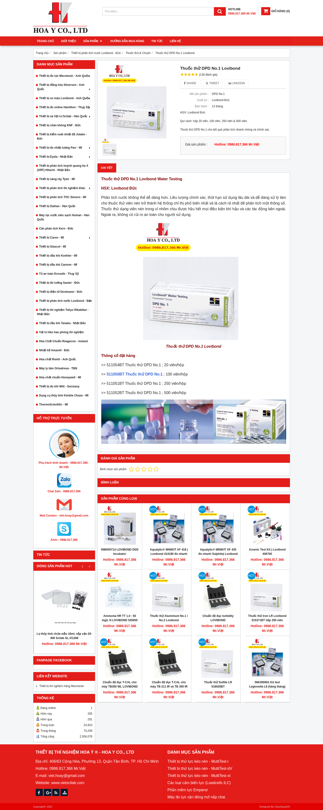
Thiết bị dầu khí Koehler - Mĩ (58, 255)
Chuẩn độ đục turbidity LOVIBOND (218, 618)
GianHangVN (282, 806)
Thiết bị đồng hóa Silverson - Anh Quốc (64, 87)
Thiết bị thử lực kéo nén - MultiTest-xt (199, 776)
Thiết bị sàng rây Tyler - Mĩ (57, 179)
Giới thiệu (68, 41)
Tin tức (156, 41)
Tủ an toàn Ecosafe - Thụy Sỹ (59, 273)
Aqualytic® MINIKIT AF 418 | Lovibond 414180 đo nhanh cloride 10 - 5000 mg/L (169, 554)
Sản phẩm (92, 41)
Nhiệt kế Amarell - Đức (54, 350)
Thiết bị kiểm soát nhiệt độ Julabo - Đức (62, 136)
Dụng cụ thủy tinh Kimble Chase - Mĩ (64, 395)
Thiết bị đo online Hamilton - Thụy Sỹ (65, 107)
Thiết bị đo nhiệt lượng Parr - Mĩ (65, 147)
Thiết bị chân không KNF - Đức (60, 125)
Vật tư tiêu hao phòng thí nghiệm (61, 332)
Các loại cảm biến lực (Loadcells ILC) (199, 783)
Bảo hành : (202, 106)
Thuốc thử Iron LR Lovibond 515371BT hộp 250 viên (267, 618)
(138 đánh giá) (208, 74)
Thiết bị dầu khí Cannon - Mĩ (58, 264)
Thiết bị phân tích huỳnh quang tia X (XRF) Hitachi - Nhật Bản (62, 168)
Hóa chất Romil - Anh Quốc (57, 359)
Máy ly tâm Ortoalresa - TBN (58, 368)
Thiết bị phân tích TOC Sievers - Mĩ (62, 197)
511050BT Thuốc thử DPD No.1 (135, 374)
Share (190, 83)
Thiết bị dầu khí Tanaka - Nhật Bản (62, 323)
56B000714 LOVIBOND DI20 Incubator (119, 552)
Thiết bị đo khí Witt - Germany (59, 386)
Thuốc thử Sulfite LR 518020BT (218, 684)
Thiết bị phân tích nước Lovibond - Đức (65, 301)
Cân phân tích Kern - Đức (56, 228)
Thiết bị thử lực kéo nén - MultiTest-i (198, 761)
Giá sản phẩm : (196, 144)
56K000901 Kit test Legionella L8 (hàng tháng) (267, 684)
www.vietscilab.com (67, 783)
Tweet (212, 83)
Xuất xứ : (203, 100)
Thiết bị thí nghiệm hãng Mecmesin (61, 686)
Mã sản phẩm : (199, 94)
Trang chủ (45, 41)
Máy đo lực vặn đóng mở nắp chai (196, 797)
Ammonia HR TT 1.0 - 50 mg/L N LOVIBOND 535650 (120, 618)
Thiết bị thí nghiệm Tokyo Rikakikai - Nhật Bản (62, 312)
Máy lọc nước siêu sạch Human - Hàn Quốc (63, 217)
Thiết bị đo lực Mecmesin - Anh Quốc (65, 76)
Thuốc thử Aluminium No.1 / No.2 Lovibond (169, 618)
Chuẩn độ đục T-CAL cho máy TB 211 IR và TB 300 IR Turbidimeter (169, 687)
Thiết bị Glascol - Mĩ (52, 246)
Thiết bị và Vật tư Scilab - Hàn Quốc (65, 116)
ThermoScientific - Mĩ (53, 404)
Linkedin (237, 83)
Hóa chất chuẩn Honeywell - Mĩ (60, 377)
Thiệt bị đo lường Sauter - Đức (59, 282)
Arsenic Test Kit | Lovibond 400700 (267, 552)
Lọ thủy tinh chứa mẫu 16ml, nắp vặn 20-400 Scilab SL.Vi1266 (64, 636)
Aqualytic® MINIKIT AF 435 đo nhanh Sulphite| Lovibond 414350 (218, 554)
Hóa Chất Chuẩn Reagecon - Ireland (63, 341)
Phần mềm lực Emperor (188, 790)
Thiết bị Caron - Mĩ (65, 237)
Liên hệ (174, 41)
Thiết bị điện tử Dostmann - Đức (60, 291)
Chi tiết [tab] (107, 168)
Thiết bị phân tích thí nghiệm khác (65, 188)
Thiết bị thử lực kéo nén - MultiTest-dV (200, 768)
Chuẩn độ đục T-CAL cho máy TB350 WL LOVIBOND (120, 684)
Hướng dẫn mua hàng (126, 41)
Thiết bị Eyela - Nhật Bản (65, 156)
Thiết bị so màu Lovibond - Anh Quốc (65, 98)
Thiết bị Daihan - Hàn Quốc (57, 206)
